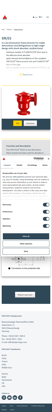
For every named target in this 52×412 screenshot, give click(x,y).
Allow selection (26, 244)
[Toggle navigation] (47, 17)
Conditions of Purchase (38, 406)
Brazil (4, 355)
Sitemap (4, 410)
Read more (26, 74)
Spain (4, 376)
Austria (5, 373)
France (4, 361)
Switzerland (7, 380)
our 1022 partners (17, 177)
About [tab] (44, 165)
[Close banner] (48, 159)
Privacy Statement (22, 406)
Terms (11, 406)
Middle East (7, 367)
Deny (26, 251)
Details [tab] (19, 165)
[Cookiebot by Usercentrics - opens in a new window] (34, 158)
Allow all (26, 236)
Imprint (4, 406)
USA (3, 386)
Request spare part (25, 295)
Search (12, 410)
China (4, 358)
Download (30, 123)
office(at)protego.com (17, 342)
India (4, 364)
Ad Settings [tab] (32, 165)
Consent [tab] (7, 165)
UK (3, 383)
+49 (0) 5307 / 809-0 (16, 336)
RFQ (17, 123)
